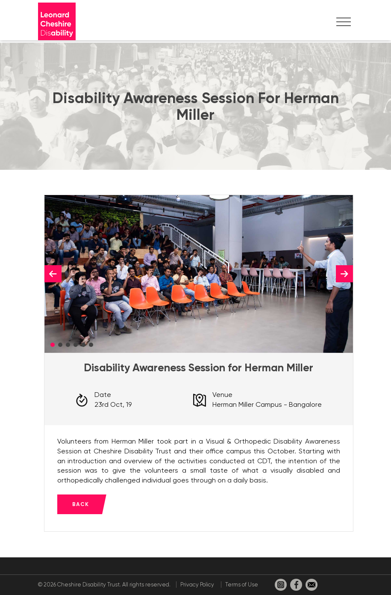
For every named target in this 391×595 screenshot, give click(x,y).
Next (344, 273)
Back (80, 504)
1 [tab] (52, 345)
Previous (53, 273)
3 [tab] (68, 345)
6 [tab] (91, 345)
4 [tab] (75, 345)
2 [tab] (60, 345)
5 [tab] (83, 345)
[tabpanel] (198, 274)
